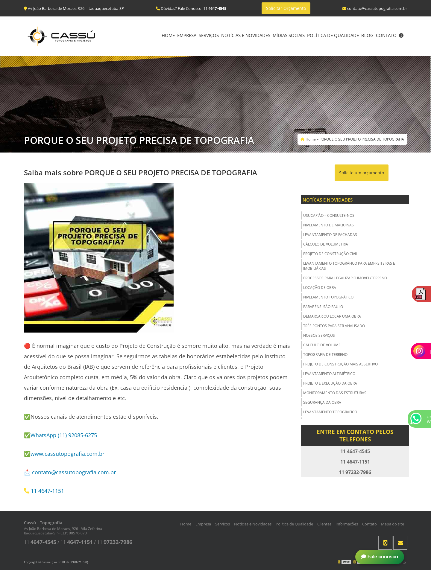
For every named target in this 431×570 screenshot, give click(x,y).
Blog (367, 35)
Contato (386, 35)
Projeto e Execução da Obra (330, 383)
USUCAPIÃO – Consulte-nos (328, 215)
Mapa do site (392, 524)
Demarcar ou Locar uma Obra (332, 316)
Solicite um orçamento (361, 173)
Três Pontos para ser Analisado (334, 325)
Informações (347, 524)
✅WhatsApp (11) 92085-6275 (60, 435)
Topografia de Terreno (325, 354)
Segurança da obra (322, 402)
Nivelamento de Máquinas (328, 225)
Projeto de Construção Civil (330, 253)
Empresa (186, 35)
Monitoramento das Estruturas (334, 392)
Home (168, 35)
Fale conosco (379, 556)
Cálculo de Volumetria (325, 244)
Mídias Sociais (289, 35)
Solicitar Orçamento (286, 8)
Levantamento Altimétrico (329, 373)
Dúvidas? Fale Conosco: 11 (191, 8)
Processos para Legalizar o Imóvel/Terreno (345, 278)
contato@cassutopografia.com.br (74, 472)
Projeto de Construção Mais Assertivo (340, 364)
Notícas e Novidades (328, 200)
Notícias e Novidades (245, 35)
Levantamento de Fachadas (330, 234)
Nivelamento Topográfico (328, 297)
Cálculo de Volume (322, 345)
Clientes (324, 524)
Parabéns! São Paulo (323, 306)
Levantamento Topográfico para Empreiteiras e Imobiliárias (349, 266)
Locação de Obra (319, 287)
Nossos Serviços (319, 335)
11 (40, 542)
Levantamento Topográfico (330, 411)
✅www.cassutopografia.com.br (64, 453)
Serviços (209, 35)
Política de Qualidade (333, 35)
